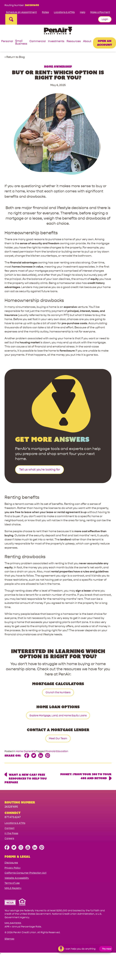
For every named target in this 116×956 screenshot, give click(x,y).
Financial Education (56, 751)
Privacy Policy (13, 867)
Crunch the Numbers (58, 692)
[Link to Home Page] (58, 31)
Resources (74, 41)
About (87, 41)
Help (82, 12)
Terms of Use (12, 883)
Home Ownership (58, 66)
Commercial (37, 41)
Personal (7, 41)
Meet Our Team (58, 738)
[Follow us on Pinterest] (41, 849)
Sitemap (9, 938)
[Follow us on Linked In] (34, 849)
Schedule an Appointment (21, 12)
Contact (9, 828)
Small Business (21, 42)
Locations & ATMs (64, 12)
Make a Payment (100, 12)
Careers (9, 838)
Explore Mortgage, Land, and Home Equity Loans (58, 715)
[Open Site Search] (11, 19)
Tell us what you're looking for (39, 469)
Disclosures (11, 862)
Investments (56, 41)
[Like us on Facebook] (7, 849)
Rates (45, 12)
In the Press (11, 833)
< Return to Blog (15, 57)
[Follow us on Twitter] (13, 849)
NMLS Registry (13, 888)
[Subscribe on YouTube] (27, 849)
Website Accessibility (17, 878)
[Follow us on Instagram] (20, 849)
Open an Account (104, 42)
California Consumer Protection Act (25, 872)
